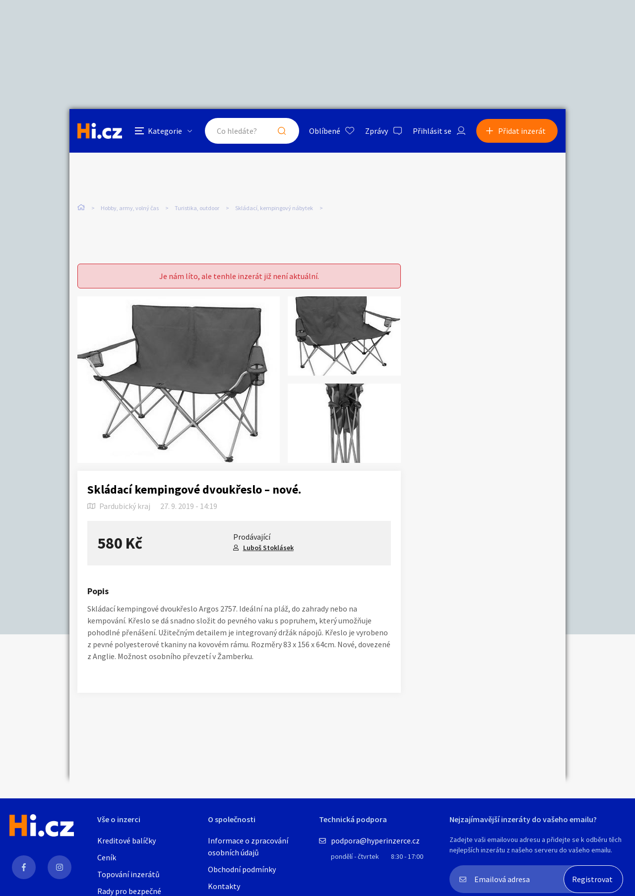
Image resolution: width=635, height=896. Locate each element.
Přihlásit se (432, 131)
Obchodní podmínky (242, 869)
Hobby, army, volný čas (130, 208)
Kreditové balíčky (126, 840)
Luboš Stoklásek (268, 547)
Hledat (281, 131)
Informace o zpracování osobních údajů (248, 846)
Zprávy (376, 131)
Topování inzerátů (128, 874)
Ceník (106, 857)
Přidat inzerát (522, 131)
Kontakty (224, 886)
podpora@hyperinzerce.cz (375, 840)
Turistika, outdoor (197, 208)
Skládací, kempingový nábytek (274, 208)
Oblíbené (324, 131)
